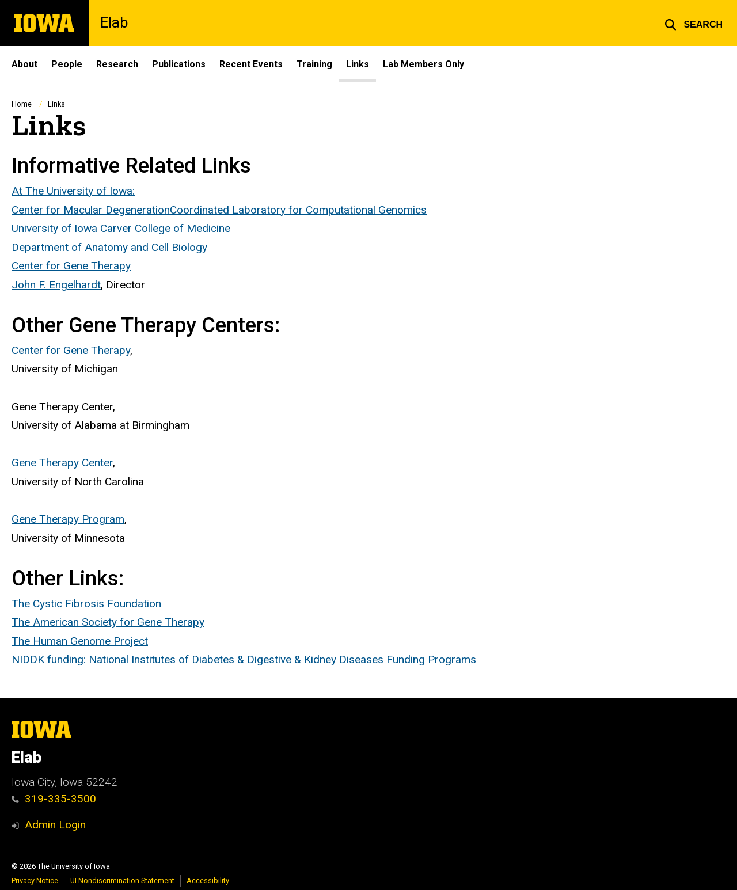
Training (314, 64)
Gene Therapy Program (68, 519)
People (66, 64)
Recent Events (251, 64)
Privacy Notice (35, 880)
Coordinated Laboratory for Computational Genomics (298, 209)
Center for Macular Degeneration (91, 209)
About (24, 64)
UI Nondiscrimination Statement (122, 880)
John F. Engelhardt (56, 284)
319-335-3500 (54, 798)
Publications (179, 64)
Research (117, 64)
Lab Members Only (423, 64)
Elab (114, 23)
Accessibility (208, 880)
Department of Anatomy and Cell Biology (109, 247)
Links (357, 64)
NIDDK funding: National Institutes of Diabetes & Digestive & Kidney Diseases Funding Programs (244, 659)
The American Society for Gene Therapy (108, 622)
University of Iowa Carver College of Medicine (121, 228)
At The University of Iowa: (73, 190)
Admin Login (55, 824)
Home (22, 104)
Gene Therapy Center (62, 462)
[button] (693, 23)
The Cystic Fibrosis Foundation (86, 603)
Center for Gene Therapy (71, 265)
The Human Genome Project (80, 641)
